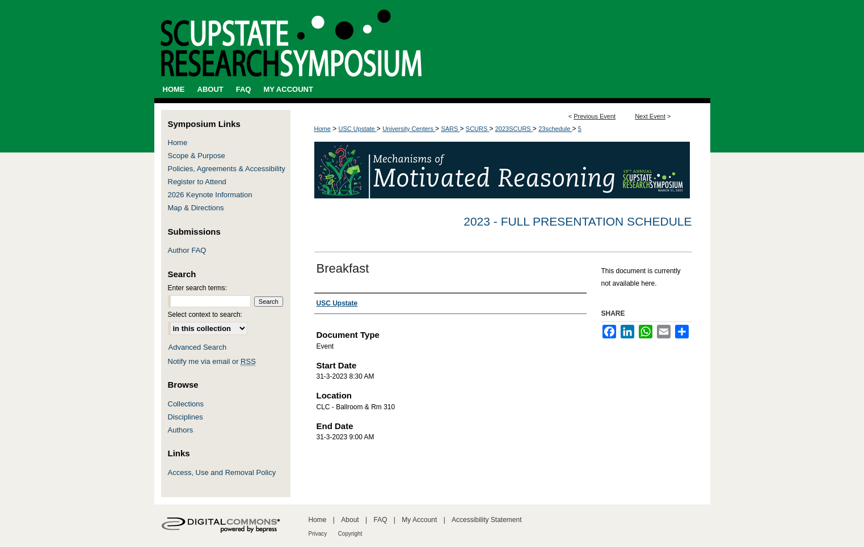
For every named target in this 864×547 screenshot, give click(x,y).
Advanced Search (197, 347)
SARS (450, 128)
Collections (186, 404)
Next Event (650, 116)
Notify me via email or (212, 361)
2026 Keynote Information (210, 194)
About (350, 520)
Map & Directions (196, 207)
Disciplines (185, 417)
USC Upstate (358, 128)
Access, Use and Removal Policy (222, 472)
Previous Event (595, 116)
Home (322, 128)
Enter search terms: (197, 288)
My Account (419, 520)
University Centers (408, 128)
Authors (180, 430)
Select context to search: (205, 315)
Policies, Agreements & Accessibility (226, 168)
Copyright (350, 534)
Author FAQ (187, 250)
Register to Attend (197, 181)
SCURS (478, 128)
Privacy (318, 534)
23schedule (555, 128)
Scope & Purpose (196, 155)
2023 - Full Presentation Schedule (577, 221)
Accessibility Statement (486, 520)
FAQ (380, 520)
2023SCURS (514, 128)
